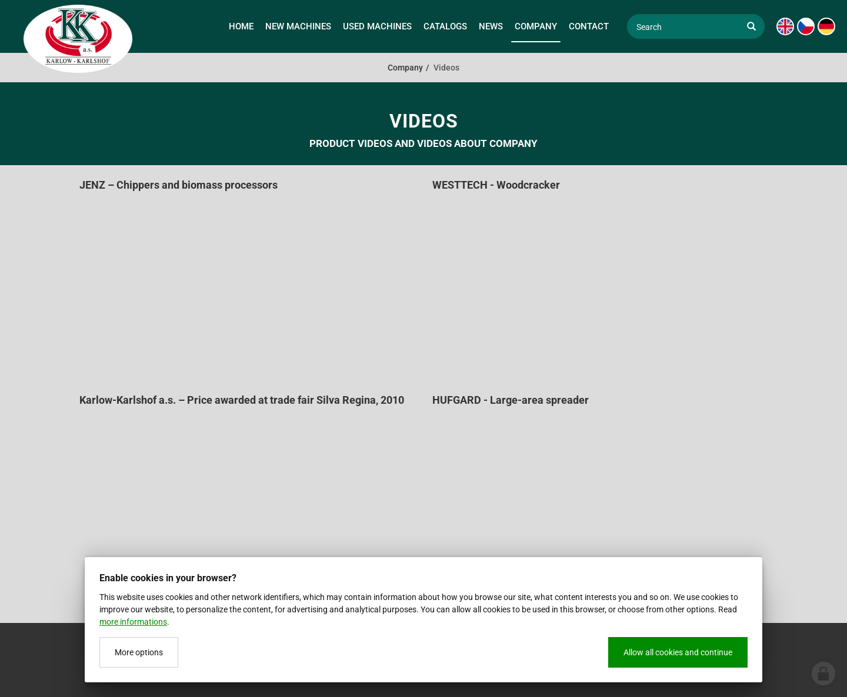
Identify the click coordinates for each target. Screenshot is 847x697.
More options (139, 652)
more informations (133, 621)
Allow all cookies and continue (677, 652)
